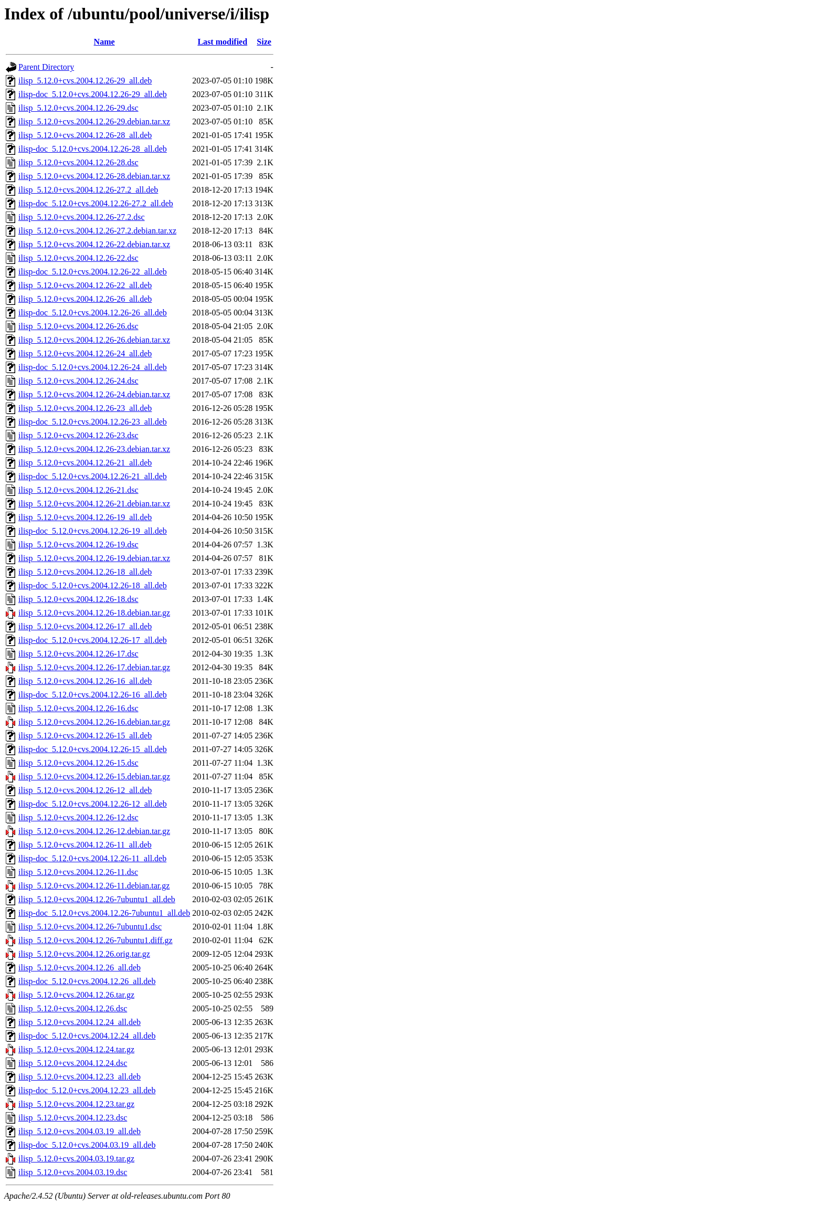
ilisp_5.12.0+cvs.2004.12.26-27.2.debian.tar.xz (97, 230)
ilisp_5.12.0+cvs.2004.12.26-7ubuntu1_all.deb (96, 899)
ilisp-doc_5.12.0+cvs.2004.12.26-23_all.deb (92, 421)
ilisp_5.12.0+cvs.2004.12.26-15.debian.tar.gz (94, 776)
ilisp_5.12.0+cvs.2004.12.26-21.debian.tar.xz (94, 503)
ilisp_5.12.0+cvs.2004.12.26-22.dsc (78, 257)
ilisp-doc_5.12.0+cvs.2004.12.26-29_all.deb (92, 94)
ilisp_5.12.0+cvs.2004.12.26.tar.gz (76, 994)
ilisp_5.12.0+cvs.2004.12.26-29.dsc (78, 107)
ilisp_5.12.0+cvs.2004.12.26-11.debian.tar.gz (94, 885)
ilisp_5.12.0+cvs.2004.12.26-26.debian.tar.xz (94, 339)
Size (264, 41)
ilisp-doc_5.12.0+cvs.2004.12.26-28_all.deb (92, 148)
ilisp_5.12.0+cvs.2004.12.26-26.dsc (78, 326)
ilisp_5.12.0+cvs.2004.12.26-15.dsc (78, 762)
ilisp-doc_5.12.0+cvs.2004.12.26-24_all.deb (92, 367)
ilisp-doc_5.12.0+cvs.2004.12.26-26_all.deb (92, 312)
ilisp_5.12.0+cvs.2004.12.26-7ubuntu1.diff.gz (95, 940)
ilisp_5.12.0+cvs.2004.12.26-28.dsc (78, 162)
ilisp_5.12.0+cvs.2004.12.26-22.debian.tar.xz (94, 244)
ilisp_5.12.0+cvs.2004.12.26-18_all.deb (85, 571)
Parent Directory (46, 66)
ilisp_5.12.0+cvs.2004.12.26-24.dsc (78, 380)
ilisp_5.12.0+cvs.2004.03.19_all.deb (79, 1131)
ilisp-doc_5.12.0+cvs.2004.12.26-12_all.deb (92, 803)
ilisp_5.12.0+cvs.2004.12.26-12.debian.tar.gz (94, 831)
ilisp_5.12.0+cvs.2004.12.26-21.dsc (78, 489)
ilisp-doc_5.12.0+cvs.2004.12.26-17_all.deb (92, 640)
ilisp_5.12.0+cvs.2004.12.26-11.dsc (78, 872)
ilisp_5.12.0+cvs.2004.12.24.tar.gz (76, 1049)
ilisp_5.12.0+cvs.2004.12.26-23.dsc (78, 435)
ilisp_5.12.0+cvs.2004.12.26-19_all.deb (85, 517)
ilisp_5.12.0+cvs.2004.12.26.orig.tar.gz (84, 953)
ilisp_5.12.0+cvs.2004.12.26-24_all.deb (85, 353)
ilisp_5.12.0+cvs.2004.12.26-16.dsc (78, 708)
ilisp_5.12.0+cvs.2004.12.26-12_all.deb (85, 790)
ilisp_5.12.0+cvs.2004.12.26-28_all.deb (85, 135)
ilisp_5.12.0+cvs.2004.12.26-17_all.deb (85, 626)
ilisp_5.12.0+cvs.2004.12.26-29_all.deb (85, 80)
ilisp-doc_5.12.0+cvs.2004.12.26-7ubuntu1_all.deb (104, 912)
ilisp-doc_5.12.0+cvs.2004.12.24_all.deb (86, 1035)
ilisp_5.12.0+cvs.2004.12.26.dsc (72, 1008)
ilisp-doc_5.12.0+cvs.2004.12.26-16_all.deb (92, 694)
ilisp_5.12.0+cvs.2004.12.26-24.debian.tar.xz (94, 394)
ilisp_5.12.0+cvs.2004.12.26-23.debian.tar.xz (94, 449)
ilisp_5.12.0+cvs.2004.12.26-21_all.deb (85, 462)
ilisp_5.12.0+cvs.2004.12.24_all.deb (79, 1022)
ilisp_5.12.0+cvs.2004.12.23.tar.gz (76, 1104)
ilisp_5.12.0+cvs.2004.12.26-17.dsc (78, 653)
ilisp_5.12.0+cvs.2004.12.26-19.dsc (78, 544)
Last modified (222, 41)
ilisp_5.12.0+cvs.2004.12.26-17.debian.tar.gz (94, 667)
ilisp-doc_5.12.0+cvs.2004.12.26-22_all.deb (92, 271)
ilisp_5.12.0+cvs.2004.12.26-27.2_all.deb (88, 189)
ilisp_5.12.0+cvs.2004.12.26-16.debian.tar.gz (94, 721)
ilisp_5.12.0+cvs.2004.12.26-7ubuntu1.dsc (90, 926)
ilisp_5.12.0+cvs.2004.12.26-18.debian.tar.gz (94, 612)
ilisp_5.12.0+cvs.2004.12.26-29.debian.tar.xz (94, 121)
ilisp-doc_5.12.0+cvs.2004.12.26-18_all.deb (92, 585)
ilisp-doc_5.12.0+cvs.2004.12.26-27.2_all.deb (95, 203)
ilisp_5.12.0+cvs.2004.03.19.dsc (72, 1172)
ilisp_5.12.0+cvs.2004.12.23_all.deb (79, 1076)
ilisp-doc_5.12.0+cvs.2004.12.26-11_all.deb (92, 858)
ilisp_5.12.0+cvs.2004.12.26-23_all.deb (85, 408)
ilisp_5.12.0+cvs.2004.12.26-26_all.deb (85, 298)
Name (104, 41)
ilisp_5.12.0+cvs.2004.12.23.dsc (72, 1117)
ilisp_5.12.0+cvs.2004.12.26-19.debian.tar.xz (94, 558)
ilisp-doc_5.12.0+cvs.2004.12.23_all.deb (86, 1090)
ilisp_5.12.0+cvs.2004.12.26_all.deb (79, 967)
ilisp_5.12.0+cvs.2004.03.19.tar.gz (76, 1158)
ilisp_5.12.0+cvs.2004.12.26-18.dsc (78, 599)
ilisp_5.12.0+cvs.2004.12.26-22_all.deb (85, 285)
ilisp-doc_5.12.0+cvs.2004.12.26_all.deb (86, 981)
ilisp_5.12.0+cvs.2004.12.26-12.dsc (78, 817)
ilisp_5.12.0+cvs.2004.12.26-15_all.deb (85, 735)
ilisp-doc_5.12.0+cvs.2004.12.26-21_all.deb (92, 476)
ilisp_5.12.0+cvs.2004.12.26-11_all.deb (85, 844)
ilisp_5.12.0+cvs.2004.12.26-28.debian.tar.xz (94, 176)
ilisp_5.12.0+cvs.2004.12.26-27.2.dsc (81, 217)
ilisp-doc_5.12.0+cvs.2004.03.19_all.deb (86, 1144)
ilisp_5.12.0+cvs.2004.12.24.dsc (72, 1063)
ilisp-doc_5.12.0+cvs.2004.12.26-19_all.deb (92, 530)
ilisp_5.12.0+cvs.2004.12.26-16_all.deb (85, 681)
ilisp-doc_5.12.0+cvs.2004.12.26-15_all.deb (92, 749)
